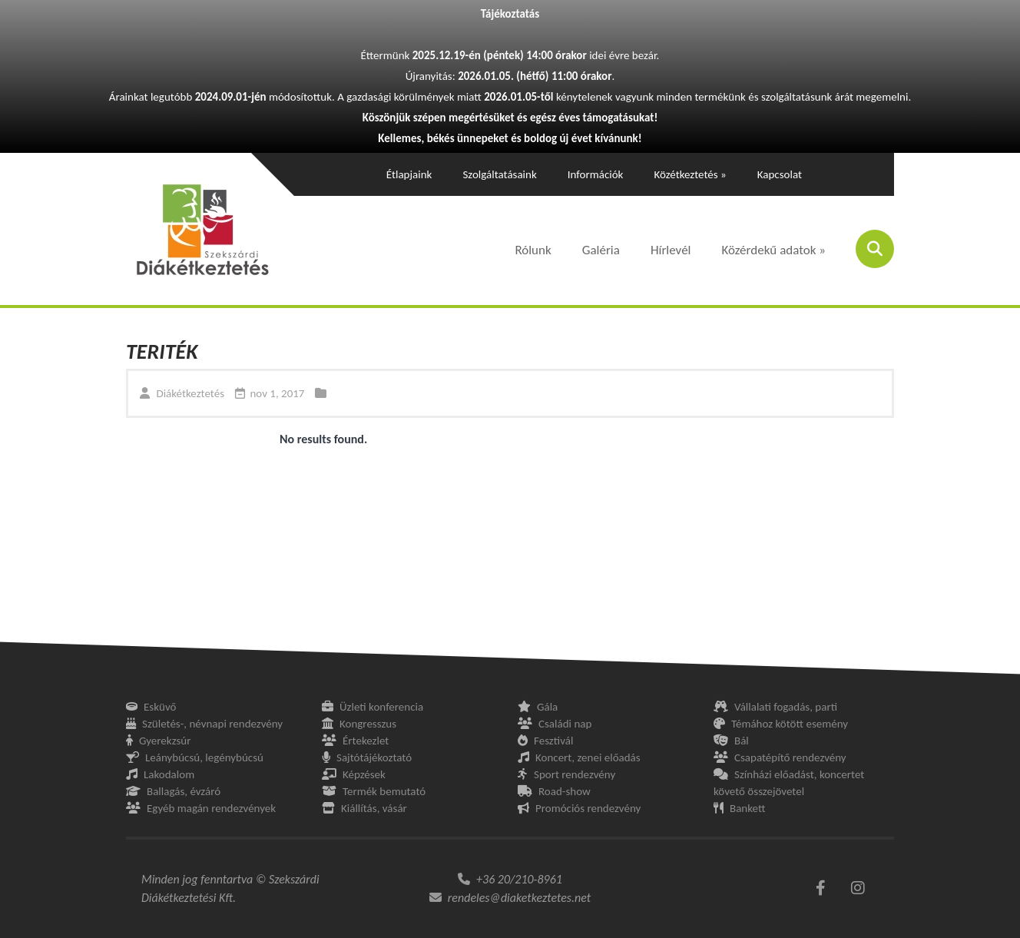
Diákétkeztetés (190, 393)
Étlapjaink (409, 174)
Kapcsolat (779, 174)
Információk (596, 174)
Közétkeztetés (690, 174)
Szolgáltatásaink (499, 174)
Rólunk (533, 250)
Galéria (601, 250)
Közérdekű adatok (774, 250)
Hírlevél (671, 250)
